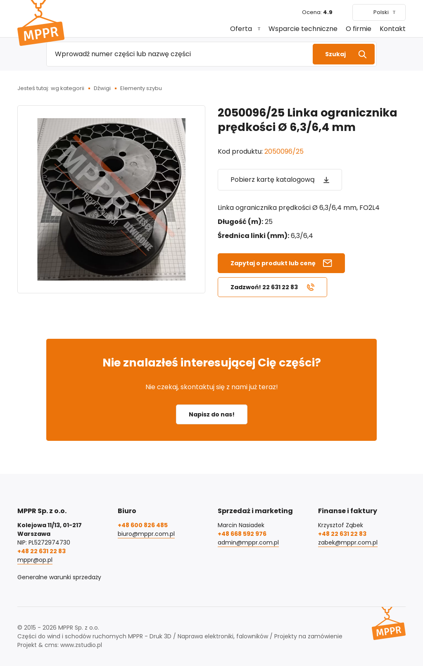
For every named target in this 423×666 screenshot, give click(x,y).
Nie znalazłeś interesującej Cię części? (211, 362)
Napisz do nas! (212, 414)
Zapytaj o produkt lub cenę (273, 263)
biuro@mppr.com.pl (146, 534)
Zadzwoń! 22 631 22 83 (264, 287)
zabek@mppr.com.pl (348, 542)
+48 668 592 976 (242, 534)
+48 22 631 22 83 (41, 551)
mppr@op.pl (34, 560)
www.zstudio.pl (81, 645)
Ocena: (317, 12)
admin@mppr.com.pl (248, 542)
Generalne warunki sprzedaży (59, 577)
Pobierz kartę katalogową (273, 179)
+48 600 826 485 (143, 525)
